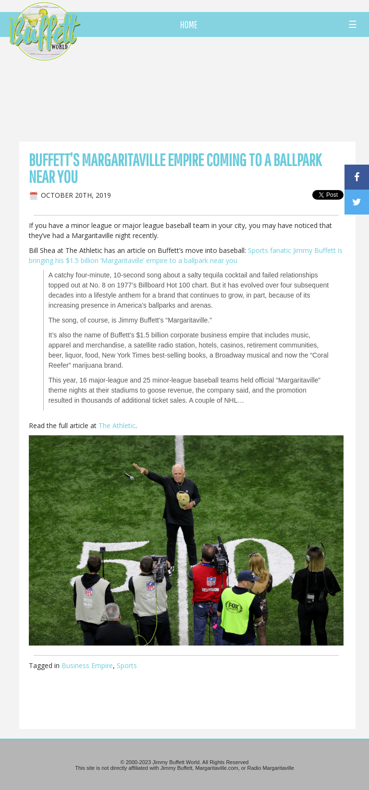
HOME (188, 24)
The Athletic (116, 425)
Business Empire (87, 665)
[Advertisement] (215, 89)
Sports (127, 665)
